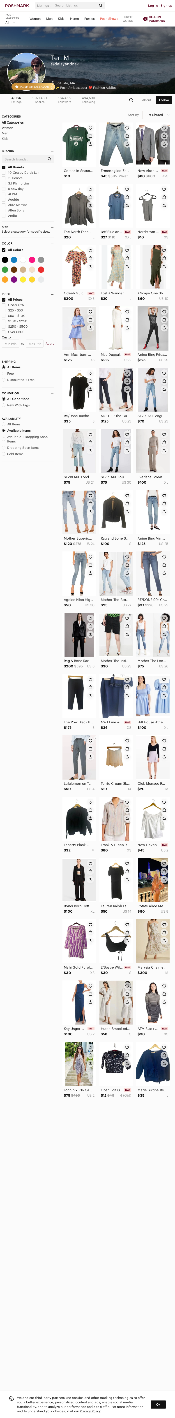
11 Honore (12, 178)
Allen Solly (13, 210)
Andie (9, 216)
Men (49, 19)
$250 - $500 (15, 326)
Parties (89, 19)
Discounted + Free (18, 380)
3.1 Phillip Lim (15, 183)
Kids (61, 19)
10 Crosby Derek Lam (21, 173)
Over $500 (13, 332)
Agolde (10, 200)
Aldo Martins (14, 205)
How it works (128, 18)
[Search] (75, 5)
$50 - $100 (13, 316)
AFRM (9, 194)
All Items (11, 367)
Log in (153, 6)
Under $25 (13, 305)
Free (8, 373)
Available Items (16, 431)
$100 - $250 (14, 321)
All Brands (13, 167)
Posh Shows (109, 19)
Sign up (166, 6)
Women (35, 19)
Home (74, 19)
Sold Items (13, 454)
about (146, 100)
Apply (50, 344)
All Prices (12, 300)
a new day (13, 189)
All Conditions (15, 399)
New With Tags (16, 405)
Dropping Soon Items (20, 448)
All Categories (13, 122)
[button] (45, 5)
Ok (158, 1404)
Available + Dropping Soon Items (25, 439)
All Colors (12, 250)
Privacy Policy (90, 1411)
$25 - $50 (12, 310)
